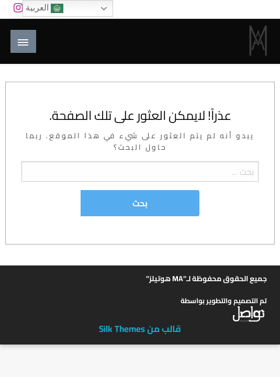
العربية (44, 8)
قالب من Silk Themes (140, 328)
